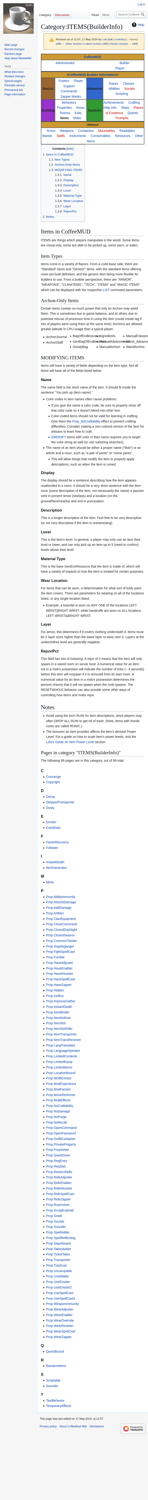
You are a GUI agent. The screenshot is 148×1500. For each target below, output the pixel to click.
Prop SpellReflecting (60, 1238)
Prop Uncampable (59, 1271)
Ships (125, 107)
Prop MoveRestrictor (61, 1095)
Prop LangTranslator (60, 1045)
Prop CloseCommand (61, 924)
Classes (128, 83)
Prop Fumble (55, 957)
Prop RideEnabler (59, 1183)
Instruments (77, 136)
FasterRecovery (57, 842)
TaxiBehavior (55, 1400)
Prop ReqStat (55, 1166)
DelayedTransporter (60, 802)
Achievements (114, 102)
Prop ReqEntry (56, 1161)
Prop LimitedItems (59, 1067)
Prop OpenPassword (61, 1133)
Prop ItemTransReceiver (63, 1040)
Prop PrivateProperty (61, 1144)
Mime (50, 882)
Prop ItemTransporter (61, 1034)
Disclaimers (97, 1426)
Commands (69, 91)
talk (111, 39)
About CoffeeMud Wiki (73, 1426)
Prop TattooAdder (58, 1249)
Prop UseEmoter (58, 1282)
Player (120, 68)
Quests (133, 113)
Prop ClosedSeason (60, 935)
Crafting (134, 102)
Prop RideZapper (58, 1199)
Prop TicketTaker (58, 1254)
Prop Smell (54, 1216)
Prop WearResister (59, 1326)
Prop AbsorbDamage (61, 902)
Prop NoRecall (56, 1122)
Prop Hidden (55, 990)
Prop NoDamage (58, 1111)
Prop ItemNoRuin (58, 1018)
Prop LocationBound (60, 1073)
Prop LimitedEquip (59, 1062)
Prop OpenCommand (61, 1128)
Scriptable (53, 1380)
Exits (78, 113)
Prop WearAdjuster (59, 1309)
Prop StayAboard (58, 1243)
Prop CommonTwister (61, 941)
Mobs (77, 118)
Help (137, 24)
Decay (50, 796)
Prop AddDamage (59, 908)
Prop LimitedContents (61, 1056)
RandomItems (56, 1366)
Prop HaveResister (59, 973)
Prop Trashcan (56, 1265)
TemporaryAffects (58, 1406)
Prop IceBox (54, 996)
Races (113, 83)
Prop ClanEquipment (61, 919)
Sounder (52, 1386)
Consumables (101, 136)
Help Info (109, 107)
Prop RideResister (59, 1188)
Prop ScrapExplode (60, 1210)
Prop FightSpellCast (60, 951)
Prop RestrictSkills (59, 1172)
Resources (122, 136)
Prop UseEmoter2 (59, 1287)
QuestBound (55, 1351)
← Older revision (72, 43)
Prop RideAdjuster (59, 1177)
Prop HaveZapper (59, 985)
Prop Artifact (54, 913)
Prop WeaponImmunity (62, 1304)
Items (64, 118)
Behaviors (69, 102)
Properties (64, 107)
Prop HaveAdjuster (59, 963)
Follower (52, 848)
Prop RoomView (57, 1205)
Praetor (64, 81)
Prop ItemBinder (57, 1012)
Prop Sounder (56, 1227)
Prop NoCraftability (59, 1106)
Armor (51, 131)
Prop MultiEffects (58, 1100)
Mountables (106, 131)
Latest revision (93, 43)
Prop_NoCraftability (86, 421)
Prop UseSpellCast (59, 1293)
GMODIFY (58, 437)
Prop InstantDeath (59, 1007)
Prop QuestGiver (58, 1155)
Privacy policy (48, 1426)
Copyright (53, 782)
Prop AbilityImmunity (60, 897)
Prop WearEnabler (59, 1315)
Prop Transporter (58, 1260)
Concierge (53, 777)
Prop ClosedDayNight (61, 930)
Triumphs (121, 118)
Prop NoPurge (56, 1117)
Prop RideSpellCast (60, 1194)
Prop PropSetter (57, 1150)
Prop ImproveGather (60, 1001)
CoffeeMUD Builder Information (93, 75)
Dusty (50, 808)
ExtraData (53, 827)
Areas (80, 107)
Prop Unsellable (57, 1276)
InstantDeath (55, 862)
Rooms (65, 113)
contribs (119, 39)
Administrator (65, 63)
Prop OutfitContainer (61, 1139)
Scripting (121, 94)
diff (58, 43)
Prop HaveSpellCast (60, 979)
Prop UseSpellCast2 (60, 1298)
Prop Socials (55, 1221)
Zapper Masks (70, 96)
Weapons (67, 131)
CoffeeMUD (92, 57)
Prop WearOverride (60, 1320)
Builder (125, 63)
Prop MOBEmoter (58, 1078)
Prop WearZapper (59, 1337)
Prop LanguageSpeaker (63, 1051)
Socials (129, 88)
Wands (47, 136)
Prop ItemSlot (56, 1023)
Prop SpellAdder (57, 1232)
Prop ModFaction (58, 1089)
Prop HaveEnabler (59, 968)
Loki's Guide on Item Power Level (70, 742)
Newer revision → (121, 43)
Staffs (61, 136)
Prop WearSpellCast (60, 1331)
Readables (127, 131)
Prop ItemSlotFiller (59, 1029)
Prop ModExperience (61, 1084)
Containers (86, 131)
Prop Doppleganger (60, 946)
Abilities (114, 88)
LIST (106, 290)
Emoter (51, 822)
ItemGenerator (56, 868)
